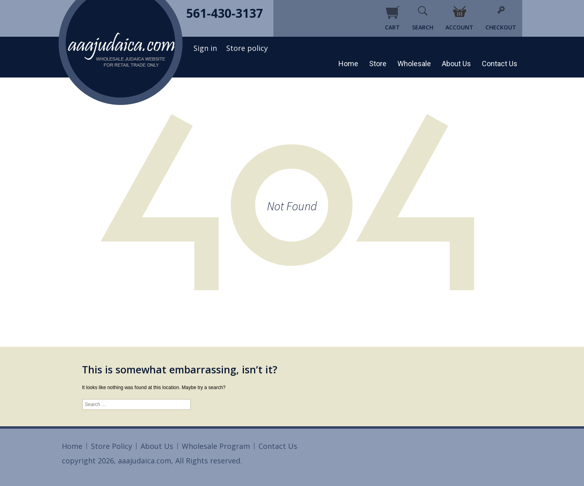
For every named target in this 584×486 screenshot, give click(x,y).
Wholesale (414, 63)
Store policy (247, 48)
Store (378, 63)
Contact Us (499, 63)
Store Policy (111, 446)
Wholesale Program (216, 446)
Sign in (205, 48)
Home (348, 63)
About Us (456, 63)
